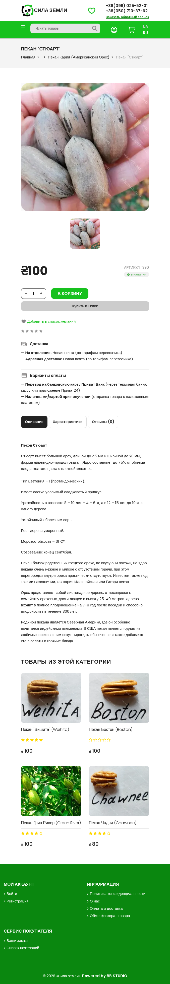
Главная (28, 57)
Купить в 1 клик (85, 306)
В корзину (70, 294)
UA (145, 26)
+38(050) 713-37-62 (127, 11)
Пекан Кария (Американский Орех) (79, 57)
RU (145, 32)
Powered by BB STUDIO (104, 975)
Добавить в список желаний (48, 321)
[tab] (34, 422)
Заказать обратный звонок (127, 17)
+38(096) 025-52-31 (127, 6)
